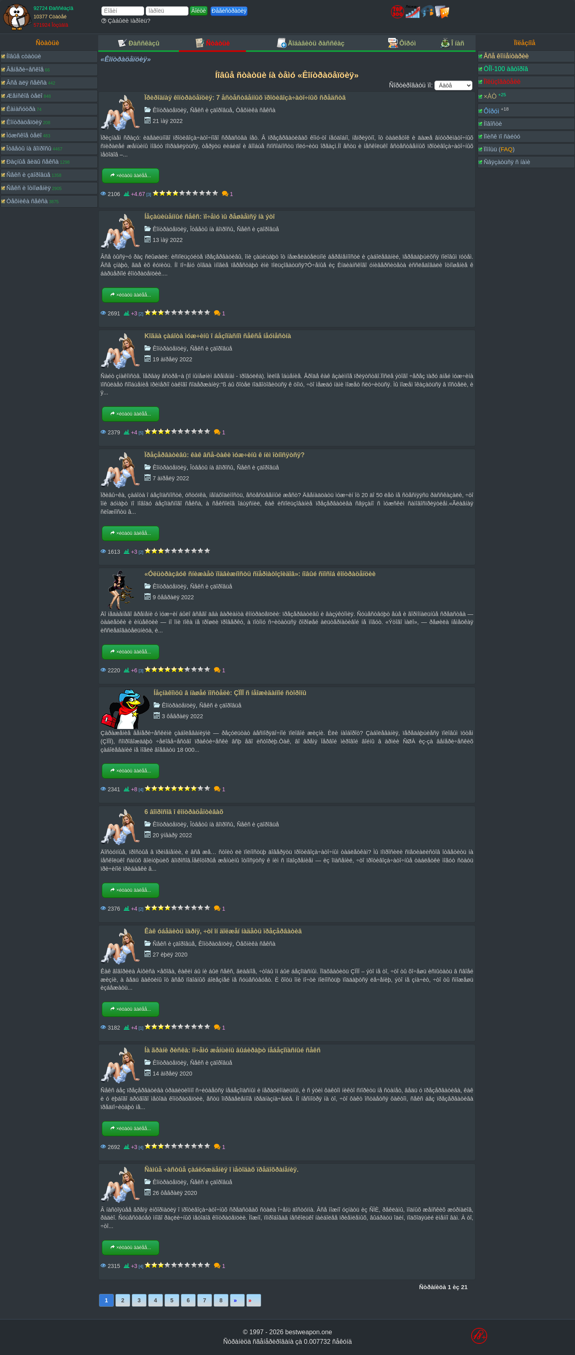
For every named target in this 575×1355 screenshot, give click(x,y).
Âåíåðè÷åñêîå (25, 69)
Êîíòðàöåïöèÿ (24, 122)
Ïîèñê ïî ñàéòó (502, 136)
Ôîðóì (491, 110)
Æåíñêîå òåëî (24, 95)
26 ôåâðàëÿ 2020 (175, 1193)
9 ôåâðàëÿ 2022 (173, 597)
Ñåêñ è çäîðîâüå (28, 174)
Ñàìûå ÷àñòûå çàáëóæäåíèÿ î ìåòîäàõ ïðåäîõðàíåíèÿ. (222, 1169)
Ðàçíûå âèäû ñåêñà (32, 161)
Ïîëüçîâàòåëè (502, 81)
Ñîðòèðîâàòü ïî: (410, 85)
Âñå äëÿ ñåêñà (26, 82)
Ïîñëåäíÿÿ (254, 1300)
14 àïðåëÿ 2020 (172, 1073)
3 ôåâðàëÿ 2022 (182, 716)
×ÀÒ (490, 96)
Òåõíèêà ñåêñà (27, 201)
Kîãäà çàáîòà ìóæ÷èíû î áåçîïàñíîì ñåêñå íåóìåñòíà (218, 336)
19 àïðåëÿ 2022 (172, 359)
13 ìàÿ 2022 (167, 240)
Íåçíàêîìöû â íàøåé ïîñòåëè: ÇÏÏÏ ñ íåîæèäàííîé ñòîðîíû (230, 692)
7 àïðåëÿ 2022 (171, 478)
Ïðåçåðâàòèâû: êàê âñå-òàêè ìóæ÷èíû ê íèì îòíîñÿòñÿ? (225, 455)
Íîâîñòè (493, 123)
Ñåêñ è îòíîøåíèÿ (28, 187)
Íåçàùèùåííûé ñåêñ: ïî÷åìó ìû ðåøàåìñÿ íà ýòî (210, 216)
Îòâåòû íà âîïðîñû (29, 148)
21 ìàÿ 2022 (167, 121)
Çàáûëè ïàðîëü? (126, 20)
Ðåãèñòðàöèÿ (229, 11)
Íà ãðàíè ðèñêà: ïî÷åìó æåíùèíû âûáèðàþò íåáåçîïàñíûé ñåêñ (233, 1050)
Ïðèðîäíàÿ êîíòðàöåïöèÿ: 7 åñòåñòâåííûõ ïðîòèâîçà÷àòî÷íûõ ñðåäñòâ (245, 97)
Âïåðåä (237, 1300)
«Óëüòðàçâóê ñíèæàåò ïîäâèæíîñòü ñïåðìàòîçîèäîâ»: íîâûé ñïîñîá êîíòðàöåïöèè (260, 574)
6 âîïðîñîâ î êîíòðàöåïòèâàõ (184, 811)
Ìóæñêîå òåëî (24, 135)
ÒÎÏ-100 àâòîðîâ (506, 68)
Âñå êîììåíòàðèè (506, 56)
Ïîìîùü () (499, 149)
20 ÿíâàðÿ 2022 (172, 835)
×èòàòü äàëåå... (130, 175)
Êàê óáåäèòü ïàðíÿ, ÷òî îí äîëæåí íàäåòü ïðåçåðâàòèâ (223, 931)
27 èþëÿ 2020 (170, 954)
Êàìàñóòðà (21, 108)
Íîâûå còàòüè (23, 56)
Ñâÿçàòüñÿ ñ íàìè (507, 161)
